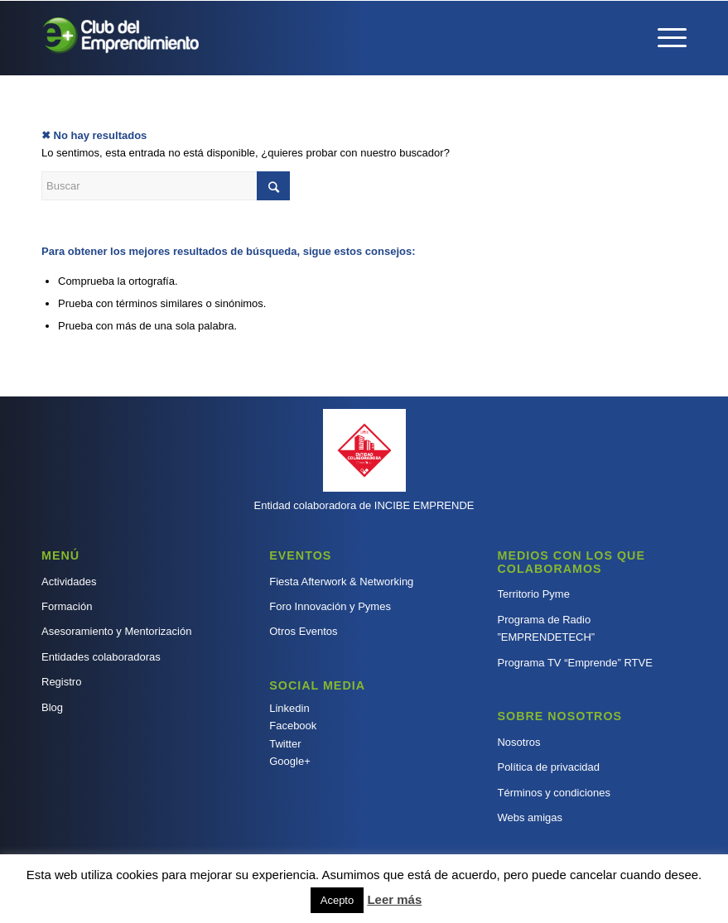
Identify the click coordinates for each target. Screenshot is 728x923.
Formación (66, 606)
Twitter (285, 744)
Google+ (290, 761)
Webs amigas (529, 817)
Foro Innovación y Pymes (330, 606)
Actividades (68, 581)
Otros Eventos (303, 631)
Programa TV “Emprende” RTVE (574, 662)
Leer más (394, 899)
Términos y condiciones (553, 792)
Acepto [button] (337, 900)
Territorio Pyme (533, 594)
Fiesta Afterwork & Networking (341, 581)
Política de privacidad (548, 767)
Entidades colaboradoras (101, 657)
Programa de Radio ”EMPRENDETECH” (546, 628)
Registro (61, 681)
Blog (52, 707)
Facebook (292, 725)
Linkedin (289, 708)
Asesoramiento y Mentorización (116, 631)
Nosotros (518, 742)
